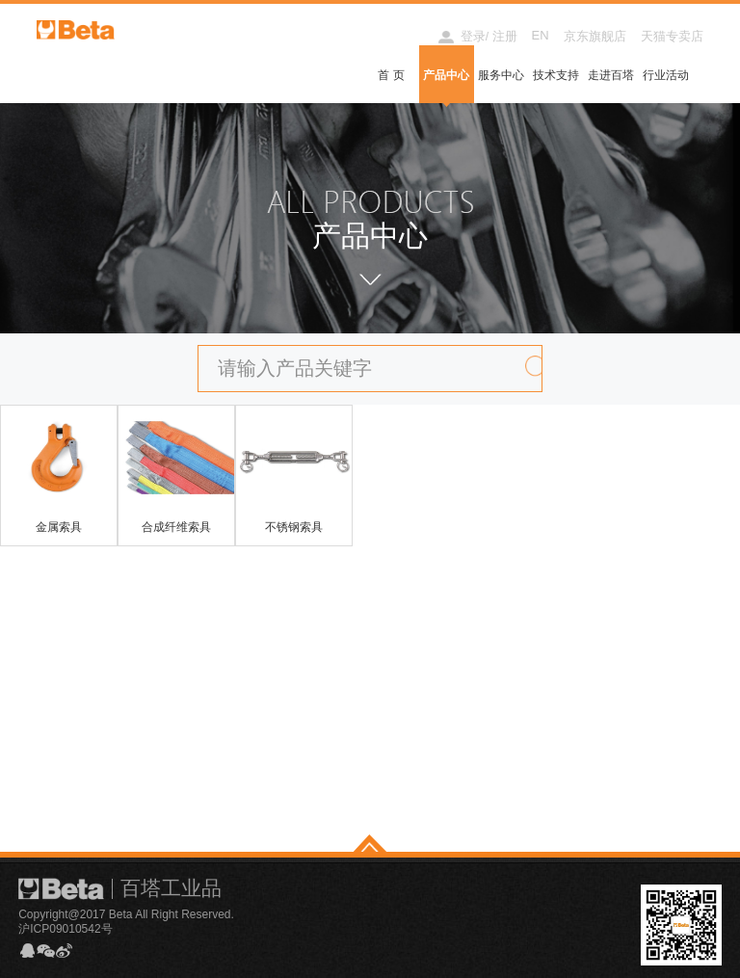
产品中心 (446, 75)
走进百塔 (611, 75)
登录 (473, 36)
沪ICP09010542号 (65, 929)
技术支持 (556, 75)
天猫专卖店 (672, 36)
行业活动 (666, 75)
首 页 (391, 75)
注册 (504, 36)
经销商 (401, 36)
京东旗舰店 (595, 36)
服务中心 (501, 75)
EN (540, 35)
